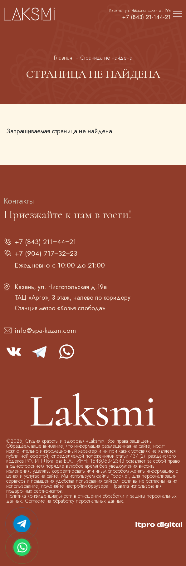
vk (14, 352)
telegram (40, 352)
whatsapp (66, 352)
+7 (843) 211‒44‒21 (45, 242)
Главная (63, 58)
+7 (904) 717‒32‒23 (46, 253)
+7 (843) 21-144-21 (146, 17)
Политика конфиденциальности (39, 496)
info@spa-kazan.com (45, 330)
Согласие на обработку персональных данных (74, 500)
